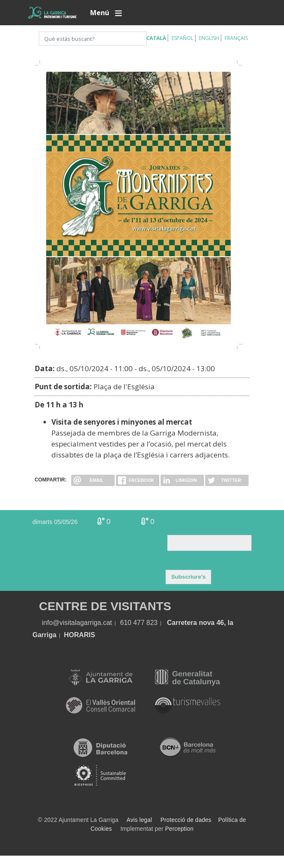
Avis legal (139, 820)
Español (182, 38)
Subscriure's (188, 577)
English (209, 38)
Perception (179, 829)
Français (236, 38)
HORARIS (79, 634)
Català (156, 38)
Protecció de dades (186, 820)
